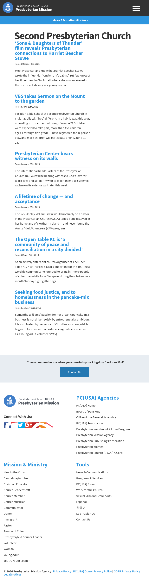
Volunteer (10, 543)
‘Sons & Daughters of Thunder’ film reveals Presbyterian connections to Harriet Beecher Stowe (49, 50)
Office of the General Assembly (96, 417)
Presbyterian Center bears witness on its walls (44, 156)
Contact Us (74, 372)
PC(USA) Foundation (89, 423)
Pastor (8, 525)
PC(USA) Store (85, 484)
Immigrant (10, 519)
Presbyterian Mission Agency (94, 435)
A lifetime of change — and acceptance (44, 198)
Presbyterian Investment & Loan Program (103, 429)
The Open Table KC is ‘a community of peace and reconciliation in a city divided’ (49, 244)
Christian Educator (16, 484)
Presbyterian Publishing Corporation (100, 441)
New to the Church (16, 472)
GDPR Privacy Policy (127, 571)
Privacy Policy (62, 571)
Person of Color (14, 531)
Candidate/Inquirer (16, 478)
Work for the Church (89, 490)
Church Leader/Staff (17, 490)
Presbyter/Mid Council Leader (23, 537)
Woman (9, 549)
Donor (8, 513)
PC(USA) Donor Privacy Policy (92, 571)
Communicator (13, 508)
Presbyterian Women (90, 447)
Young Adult (11, 555)
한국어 (81, 508)
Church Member (14, 496)
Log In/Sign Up (85, 513)
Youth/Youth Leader (17, 561)
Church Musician (14, 502)
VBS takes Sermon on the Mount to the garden (50, 98)
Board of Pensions (88, 411)
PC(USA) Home (85, 405)
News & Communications (92, 472)
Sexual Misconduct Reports (94, 496)
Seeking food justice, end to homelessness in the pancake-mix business (52, 297)
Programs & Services (89, 478)
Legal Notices (12, 574)
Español (81, 502)
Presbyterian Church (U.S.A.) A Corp (99, 453)
